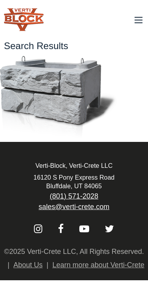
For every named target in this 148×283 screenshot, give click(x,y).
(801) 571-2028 (74, 196)
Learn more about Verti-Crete (98, 265)
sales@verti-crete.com (74, 207)
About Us (28, 265)
